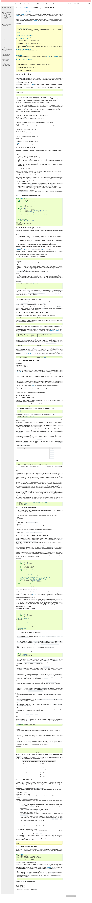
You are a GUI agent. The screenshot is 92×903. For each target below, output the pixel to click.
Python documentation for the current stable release (68, 0)
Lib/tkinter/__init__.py (26, 11)
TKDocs (18, 32)
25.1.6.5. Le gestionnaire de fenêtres (7, 39)
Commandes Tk (19, 55)
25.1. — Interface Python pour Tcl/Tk (7, 9)
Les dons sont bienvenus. (86, 899)
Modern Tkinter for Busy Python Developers (26, 45)
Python (4, 3)
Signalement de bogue (6, 64)
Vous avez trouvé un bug (86, 900)
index (89, 3)
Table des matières (6, 7)
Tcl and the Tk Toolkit (21, 66)
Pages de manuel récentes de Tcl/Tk (24, 59)
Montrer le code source (6, 65)
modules (86, 3)
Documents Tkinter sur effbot (22, 39)
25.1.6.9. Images (7, 48)
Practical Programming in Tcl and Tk (24, 69)
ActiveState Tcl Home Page (22, 63)
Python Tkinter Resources (22, 28)
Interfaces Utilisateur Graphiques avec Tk (45, 3)
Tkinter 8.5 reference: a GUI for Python (24, 35)
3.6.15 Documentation (10, 896)
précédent (78, 3)
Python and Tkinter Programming (23, 49)
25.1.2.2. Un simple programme (7, 17)
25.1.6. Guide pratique (7, 26)
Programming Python (21, 42)
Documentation (23, 3)
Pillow (27, 844)
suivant (82, 3)
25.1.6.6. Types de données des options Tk (7, 42)
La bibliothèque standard (31, 3)
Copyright (75, 898)
